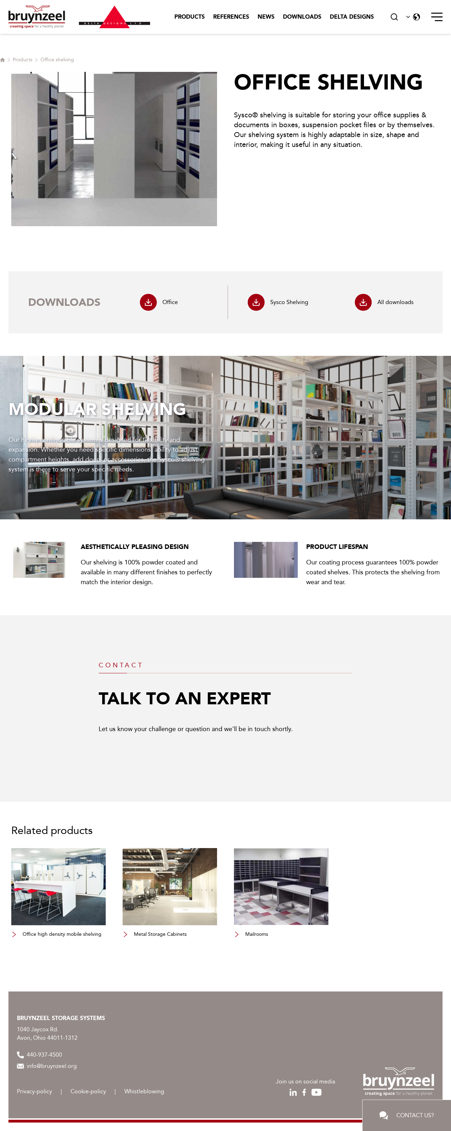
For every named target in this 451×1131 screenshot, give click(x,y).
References (231, 16)
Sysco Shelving (278, 302)
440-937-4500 (39, 1054)
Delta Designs (352, 16)
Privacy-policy (34, 1091)
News (266, 16)
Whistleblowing (144, 1091)
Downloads (302, 16)
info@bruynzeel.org (47, 1066)
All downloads (384, 302)
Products (189, 16)
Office (159, 302)
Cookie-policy (88, 1091)
